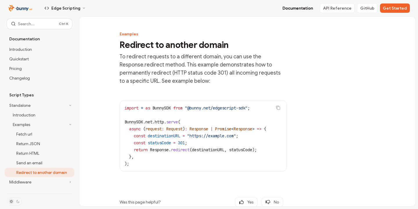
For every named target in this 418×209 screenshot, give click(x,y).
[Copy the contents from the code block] (278, 107)
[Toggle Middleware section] (39, 182)
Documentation (297, 8)
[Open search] (39, 24)
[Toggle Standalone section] (39, 105)
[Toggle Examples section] (39, 124)
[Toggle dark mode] (14, 201)
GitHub (367, 8)
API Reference (337, 8)
